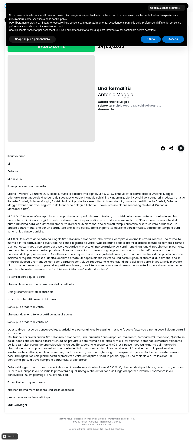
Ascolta (9, 437)
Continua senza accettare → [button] (166, 7)
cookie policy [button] (59, 19)
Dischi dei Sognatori (149, 105)
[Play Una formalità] (181, 148)
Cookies (93, 421)
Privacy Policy (79, 421)
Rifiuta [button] (151, 39)
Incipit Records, (124, 105)
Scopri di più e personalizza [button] (32, 39)
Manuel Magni (17, 405)
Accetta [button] (173, 39)
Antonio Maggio (115, 94)
